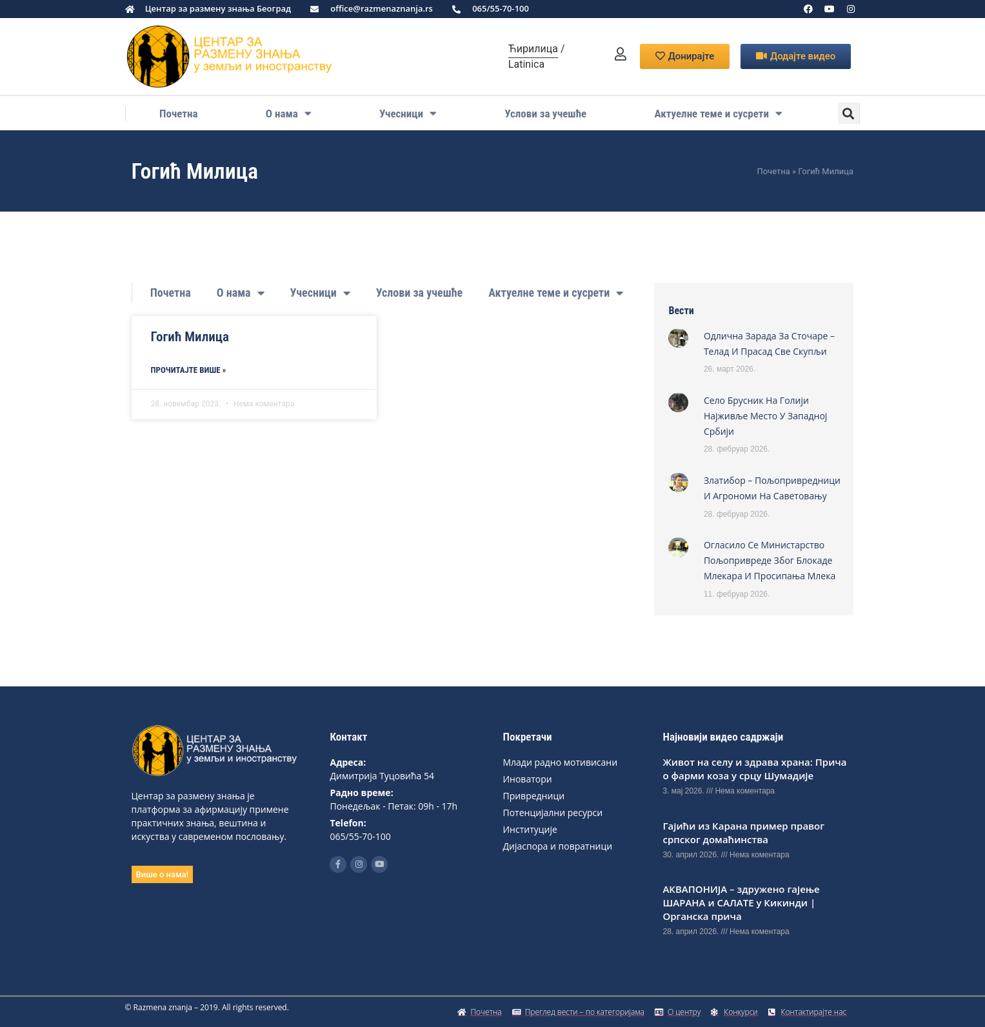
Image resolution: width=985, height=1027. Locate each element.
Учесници (408, 113)
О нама (289, 113)
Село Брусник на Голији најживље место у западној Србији (765, 415)
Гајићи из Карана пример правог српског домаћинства (743, 832)
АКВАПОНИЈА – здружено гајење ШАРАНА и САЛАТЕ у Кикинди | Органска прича (740, 902)
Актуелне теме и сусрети (718, 113)
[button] (848, 113)
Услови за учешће (545, 113)
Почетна (178, 113)
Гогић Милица (190, 336)
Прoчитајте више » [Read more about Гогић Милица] (188, 370)
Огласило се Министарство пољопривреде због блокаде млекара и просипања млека (769, 560)
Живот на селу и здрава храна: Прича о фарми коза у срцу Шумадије (754, 768)
